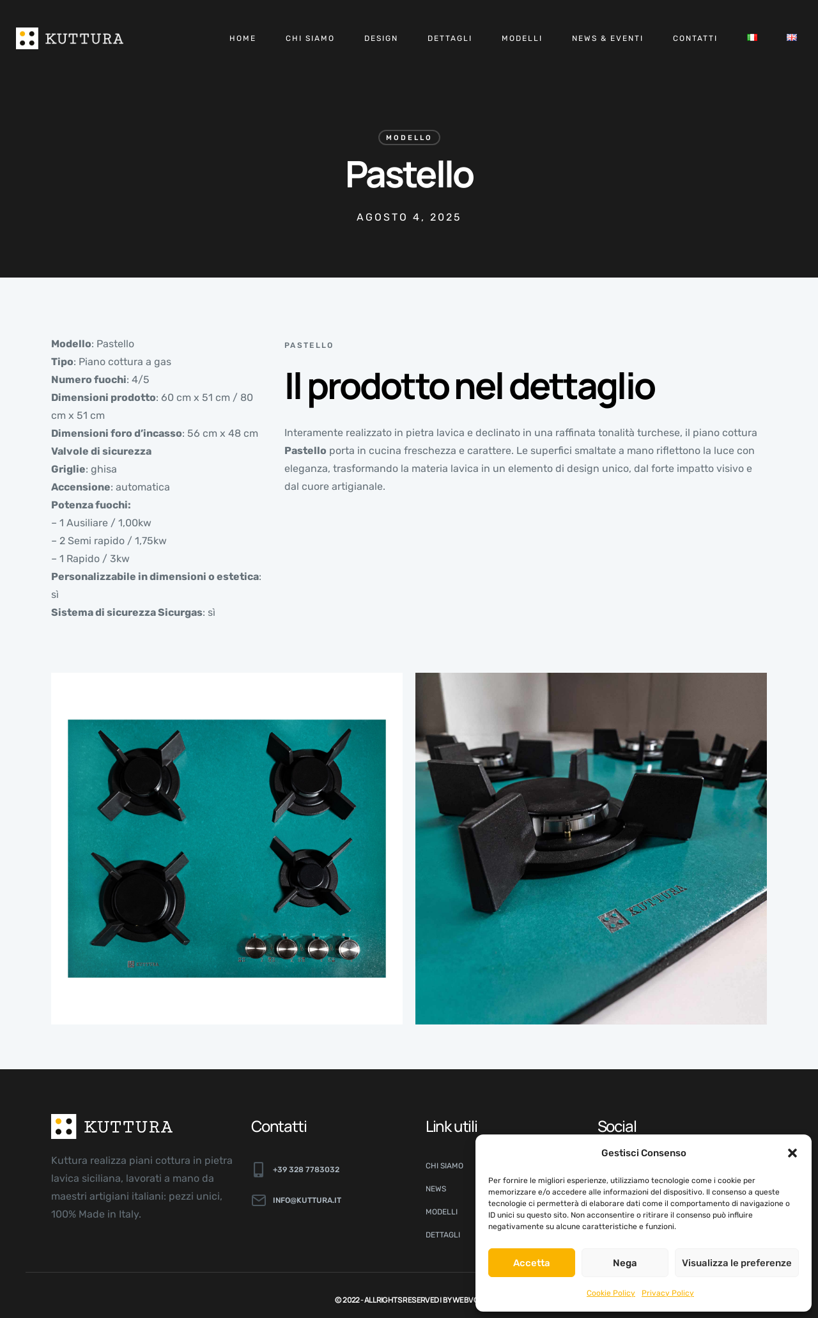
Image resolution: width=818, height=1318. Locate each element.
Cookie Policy (611, 1293)
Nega (625, 1263)
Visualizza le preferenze (737, 1263)
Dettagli (450, 38)
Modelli (522, 38)
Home (242, 38)
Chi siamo (310, 38)
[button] (792, 1153)
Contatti (695, 38)
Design (381, 38)
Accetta (531, 1263)
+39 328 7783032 (306, 1169)
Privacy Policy (668, 1293)
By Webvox (463, 1299)
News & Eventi (608, 38)
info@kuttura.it (307, 1200)
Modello (409, 138)
